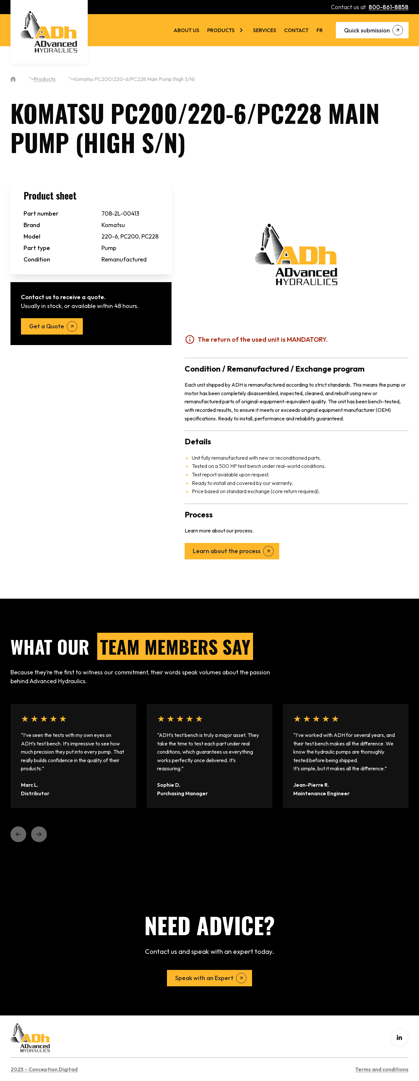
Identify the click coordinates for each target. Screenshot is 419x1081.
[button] (18, 834)
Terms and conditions (382, 1069)
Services (264, 30)
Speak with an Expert (204, 978)
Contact (296, 30)
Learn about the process (227, 551)
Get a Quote (46, 326)
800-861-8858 (389, 7)
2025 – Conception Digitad (44, 1069)
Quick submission (367, 30)
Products (221, 30)
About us (186, 30)
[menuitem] (320, 30)
